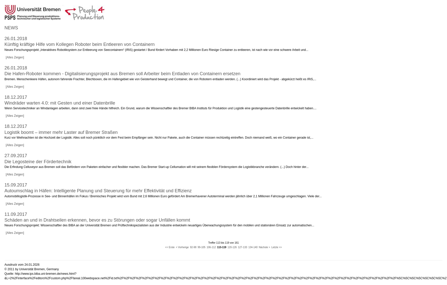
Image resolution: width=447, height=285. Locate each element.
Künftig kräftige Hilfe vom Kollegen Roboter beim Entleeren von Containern (80, 44)
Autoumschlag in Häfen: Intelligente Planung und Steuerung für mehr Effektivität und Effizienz (98, 190)
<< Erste (170, 247)
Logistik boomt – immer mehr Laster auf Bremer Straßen (61, 132)
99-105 (201, 247)
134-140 (253, 247)
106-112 (211, 247)
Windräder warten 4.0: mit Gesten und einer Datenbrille (60, 103)
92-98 (193, 247)
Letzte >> (276, 247)
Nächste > (264, 247)
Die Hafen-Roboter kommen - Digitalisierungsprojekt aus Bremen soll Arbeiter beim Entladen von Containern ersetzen (122, 73)
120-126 (232, 247)
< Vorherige (182, 247)
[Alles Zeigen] (15, 57)
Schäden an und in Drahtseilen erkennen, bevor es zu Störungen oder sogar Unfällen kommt (97, 220)
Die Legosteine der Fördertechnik (38, 161)
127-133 (242, 247)
